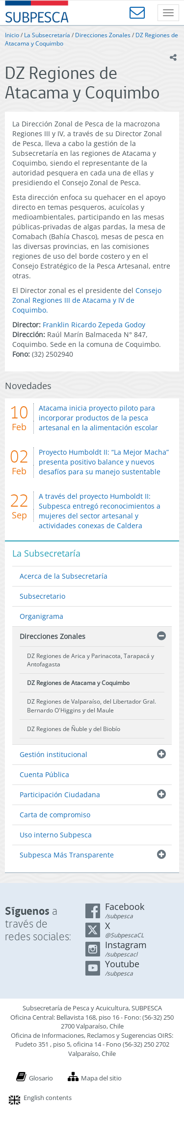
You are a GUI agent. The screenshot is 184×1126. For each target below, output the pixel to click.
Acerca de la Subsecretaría (63, 576)
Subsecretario (42, 596)
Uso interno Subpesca (56, 834)
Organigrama (41, 616)
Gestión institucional (53, 754)
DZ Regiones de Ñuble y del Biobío (73, 729)
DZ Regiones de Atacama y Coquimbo (78, 683)
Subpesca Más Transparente (67, 854)
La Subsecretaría (47, 35)
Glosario (41, 1078)
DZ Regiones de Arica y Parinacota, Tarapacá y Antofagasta (90, 660)
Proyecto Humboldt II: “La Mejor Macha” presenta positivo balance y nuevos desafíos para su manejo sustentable (104, 461)
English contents (48, 1097)
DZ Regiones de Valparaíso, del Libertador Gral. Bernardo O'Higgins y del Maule (91, 705)
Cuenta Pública (44, 774)
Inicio (12, 35)
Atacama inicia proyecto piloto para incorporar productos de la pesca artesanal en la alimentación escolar (98, 417)
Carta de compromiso (55, 814)
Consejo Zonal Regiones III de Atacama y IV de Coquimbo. (86, 300)
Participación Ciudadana (60, 794)
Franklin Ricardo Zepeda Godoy (94, 324)
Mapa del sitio (101, 1078)
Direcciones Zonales (103, 35)
